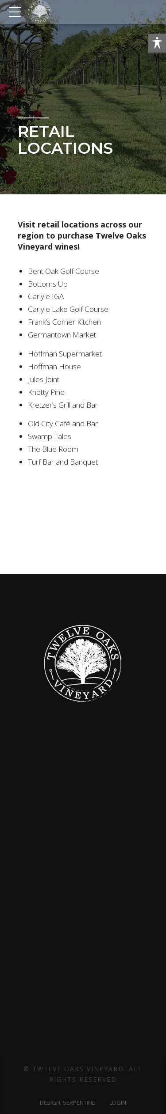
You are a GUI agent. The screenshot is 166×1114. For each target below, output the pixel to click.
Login (117, 1102)
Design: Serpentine (67, 1102)
